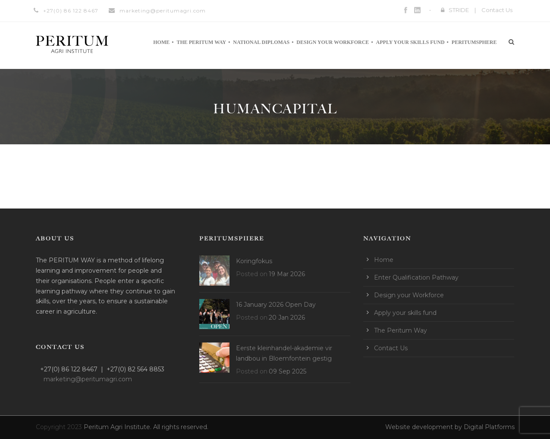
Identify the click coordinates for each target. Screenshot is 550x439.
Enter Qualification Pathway (416, 277)
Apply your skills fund (410, 42)
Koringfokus (254, 261)
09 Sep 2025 (287, 371)
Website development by (424, 427)
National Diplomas (261, 42)
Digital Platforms (489, 427)
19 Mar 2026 (287, 274)
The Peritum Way (201, 42)
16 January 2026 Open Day (276, 304)
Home (161, 42)
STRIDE (459, 9)
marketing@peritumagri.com (162, 10)
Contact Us (496, 9)
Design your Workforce (332, 42)
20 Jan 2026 (287, 317)
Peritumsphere (474, 42)
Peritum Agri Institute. (118, 427)
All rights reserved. (180, 427)
